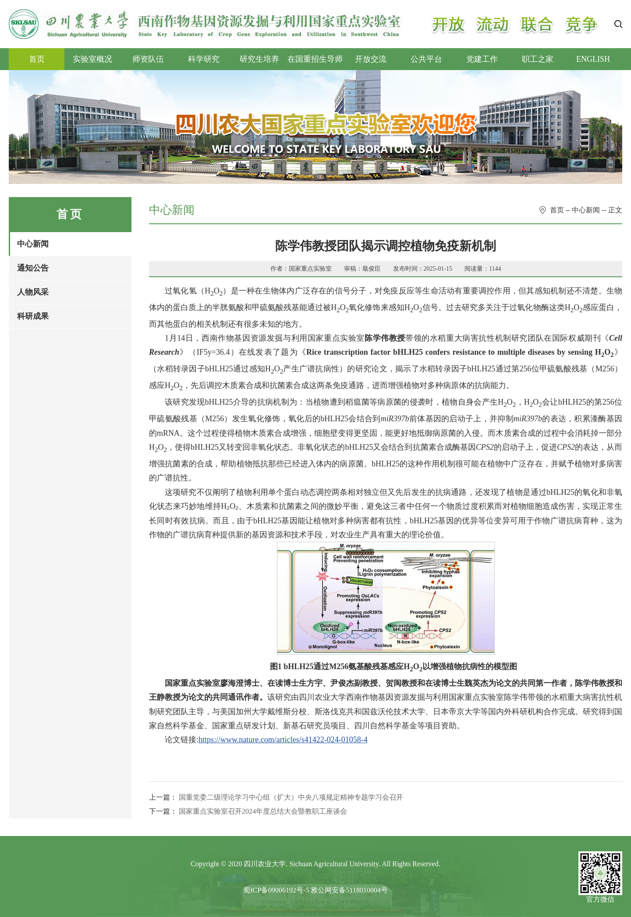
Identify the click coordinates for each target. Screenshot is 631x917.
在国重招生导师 (315, 59)
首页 (37, 59)
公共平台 (426, 59)
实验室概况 (92, 59)
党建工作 (482, 59)
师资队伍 (148, 59)
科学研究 (204, 59)
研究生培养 (259, 59)
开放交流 (370, 59)
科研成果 (33, 316)
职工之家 (537, 59)
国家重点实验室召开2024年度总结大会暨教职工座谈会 (263, 811)
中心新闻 (33, 244)
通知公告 (33, 268)
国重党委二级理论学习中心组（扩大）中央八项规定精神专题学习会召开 (291, 797)
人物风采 (33, 292)
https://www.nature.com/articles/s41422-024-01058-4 (283, 739)
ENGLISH (593, 59)
